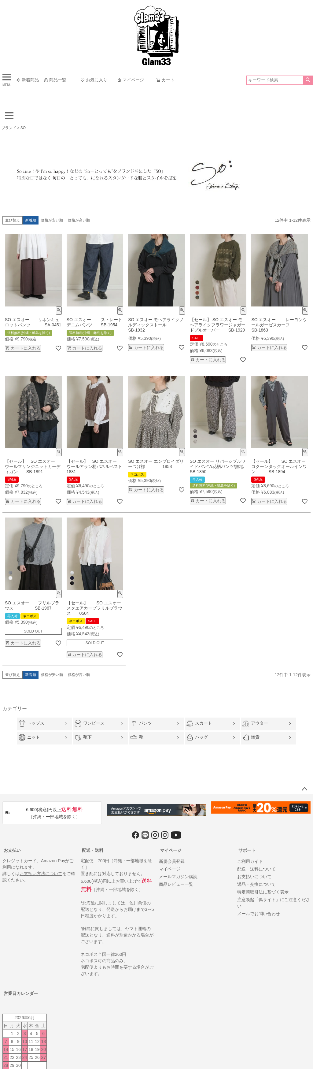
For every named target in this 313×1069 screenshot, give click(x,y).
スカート (199, 723)
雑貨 (251, 737)
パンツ (141, 723)
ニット (29, 737)
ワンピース (90, 723)
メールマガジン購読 (178, 876)
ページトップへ (304, 789)
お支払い (12, 850)
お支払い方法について (41, 873)
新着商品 (27, 79)
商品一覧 (55, 79)
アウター (255, 723)
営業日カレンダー (21, 993)
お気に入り (93, 79)
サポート (247, 850)
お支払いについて (254, 876)
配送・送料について (256, 869)
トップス (31, 723)
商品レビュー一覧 (176, 884)
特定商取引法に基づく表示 (263, 891)
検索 (308, 80)
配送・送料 (92, 850)
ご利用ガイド (250, 861)
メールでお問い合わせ (258, 913)
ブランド (9, 128)
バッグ (197, 737)
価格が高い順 (79, 220)
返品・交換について (256, 884)
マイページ (130, 79)
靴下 (83, 737)
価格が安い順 (52, 220)
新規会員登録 (172, 861)
